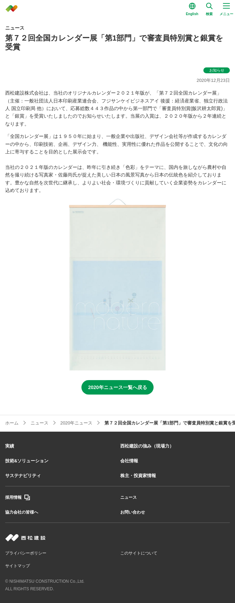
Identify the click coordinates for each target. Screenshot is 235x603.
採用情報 (13, 497)
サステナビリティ (23, 475)
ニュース (128, 497)
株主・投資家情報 (138, 475)
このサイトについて (138, 553)
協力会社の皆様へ (21, 512)
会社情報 (129, 460)
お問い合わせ (132, 512)
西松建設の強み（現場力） (147, 446)
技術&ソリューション (26, 460)
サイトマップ (17, 565)
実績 (9, 446)
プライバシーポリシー (25, 553)
